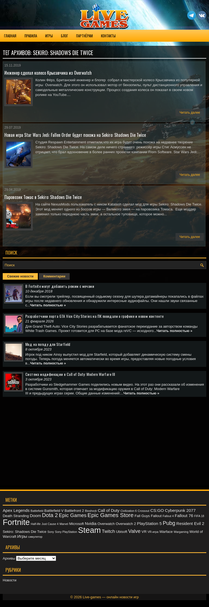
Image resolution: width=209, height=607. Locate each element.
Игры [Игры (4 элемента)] (22, 536)
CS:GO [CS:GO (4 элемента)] (157, 510)
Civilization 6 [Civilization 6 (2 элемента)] (129, 510)
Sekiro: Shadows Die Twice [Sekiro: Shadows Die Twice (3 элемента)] (25, 532)
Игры (49, 35)
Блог (64, 35)
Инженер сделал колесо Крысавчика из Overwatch (48, 73)
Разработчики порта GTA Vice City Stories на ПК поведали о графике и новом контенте (94, 316)
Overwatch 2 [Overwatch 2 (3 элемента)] (126, 524)
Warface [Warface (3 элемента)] (166, 532)
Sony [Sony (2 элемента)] (50, 531)
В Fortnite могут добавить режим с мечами (59, 286)
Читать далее (189, 112)
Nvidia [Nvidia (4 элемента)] (91, 523)
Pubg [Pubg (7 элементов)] (169, 523)
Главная (10, 35)
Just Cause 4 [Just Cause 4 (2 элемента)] (50, 524)
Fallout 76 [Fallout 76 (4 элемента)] (184, 515)
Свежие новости (20, 276)
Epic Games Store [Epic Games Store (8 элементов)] (111, 515)
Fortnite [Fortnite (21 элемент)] (16, 522)
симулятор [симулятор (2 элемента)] (35, 536)
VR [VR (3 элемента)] (144, 532)
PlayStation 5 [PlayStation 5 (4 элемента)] (149, 523)
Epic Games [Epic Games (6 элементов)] (73, 515)
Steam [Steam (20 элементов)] (89, 530)
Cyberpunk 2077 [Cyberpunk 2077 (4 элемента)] (180, 510)
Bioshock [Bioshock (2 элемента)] (91, 510)
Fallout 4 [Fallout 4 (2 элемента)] (168, 516)
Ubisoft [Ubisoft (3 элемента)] (121, 532)
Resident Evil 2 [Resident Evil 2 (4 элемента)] (190, 523)
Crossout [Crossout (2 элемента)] (143, 510)
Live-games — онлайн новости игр (111, 597)
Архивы (9, 558)
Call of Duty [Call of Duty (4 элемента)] (108, 510)
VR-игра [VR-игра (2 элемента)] (152, 531)
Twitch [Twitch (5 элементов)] (108, 531)
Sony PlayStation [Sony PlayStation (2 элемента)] (66, 531)
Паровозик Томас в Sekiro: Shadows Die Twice (43, 197)
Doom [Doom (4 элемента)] (35, 515)
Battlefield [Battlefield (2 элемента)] (36, 510)
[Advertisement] (104, 439)
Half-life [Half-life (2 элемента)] (36, 524)
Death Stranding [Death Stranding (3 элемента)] (16, 516)
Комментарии (54, 276)
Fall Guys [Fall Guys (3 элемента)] (142, 516)
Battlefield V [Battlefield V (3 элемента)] (54, 511)
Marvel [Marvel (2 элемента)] (64, 524)
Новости (9, 580)
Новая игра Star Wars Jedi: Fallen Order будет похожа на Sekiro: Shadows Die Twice (75, 135)
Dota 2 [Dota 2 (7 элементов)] (50, 515)
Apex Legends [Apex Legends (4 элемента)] (16, 510)
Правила (30, 35)
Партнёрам (84, 35)
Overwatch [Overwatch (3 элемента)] (106, 524)
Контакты (108, 35)
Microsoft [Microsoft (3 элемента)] (76, 524)
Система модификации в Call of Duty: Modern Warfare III (70, 374)
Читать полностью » (48, 305)
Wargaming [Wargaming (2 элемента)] (181, 531)
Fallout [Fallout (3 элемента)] (156, 516)
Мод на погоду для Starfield (47, 344)
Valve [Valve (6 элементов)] (134, 531)
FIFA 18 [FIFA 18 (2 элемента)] (199, 516)
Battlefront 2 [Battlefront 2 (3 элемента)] (74, 511)
